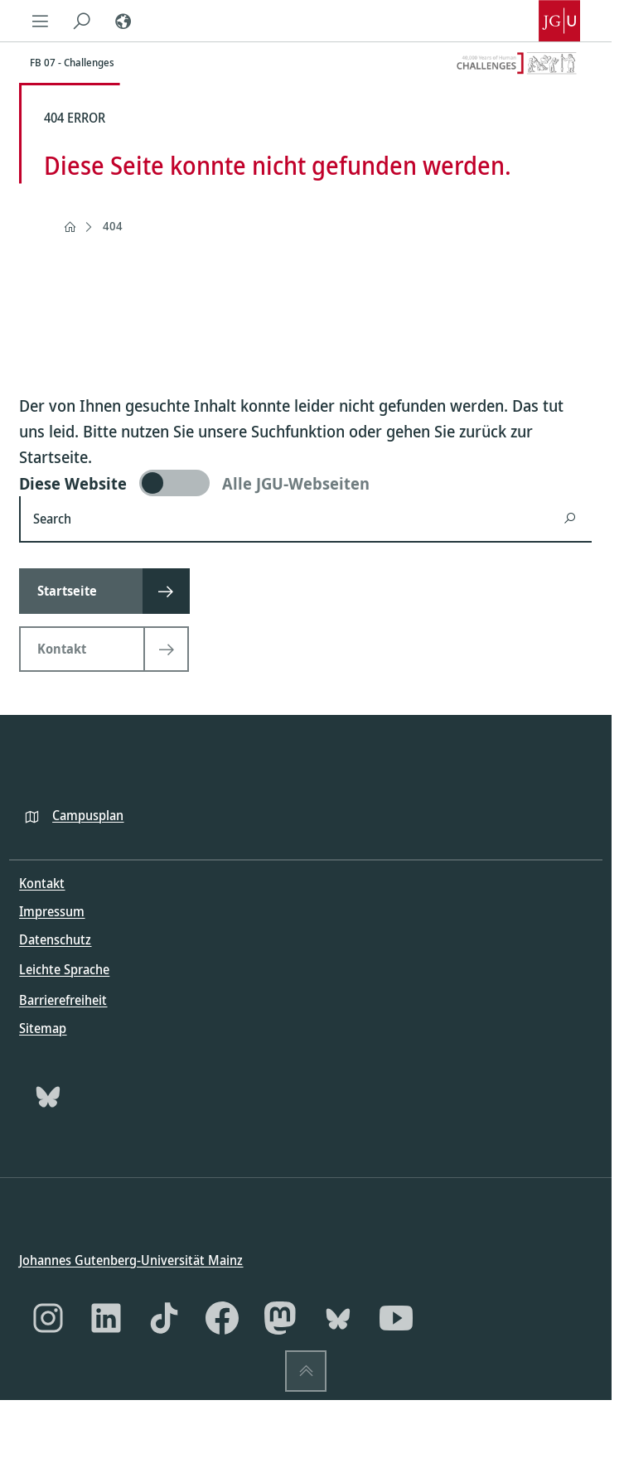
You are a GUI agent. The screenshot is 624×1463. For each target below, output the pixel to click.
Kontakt (42, 883)
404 (113, 226)
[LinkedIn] (106, 1318)
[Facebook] (222, 1318)
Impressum (52, 911)
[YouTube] (396, 1318)
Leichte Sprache (64, 969)
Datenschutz (55, 939)
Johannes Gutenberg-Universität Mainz (131, 1260)
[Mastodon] (280, 1318)
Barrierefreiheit (63, 999)
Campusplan (87, 814)
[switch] (305, 483)
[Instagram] (48, 1318)
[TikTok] (164, 1318)
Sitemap (42, 1027)
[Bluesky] (48, 1095)
